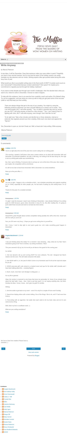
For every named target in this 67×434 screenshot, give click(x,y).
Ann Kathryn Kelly (9, 391)
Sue (6, 180)
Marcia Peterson (9, 412)
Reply (7, 174)
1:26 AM (20, 235)
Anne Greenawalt (9, 394)
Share (4, 138)
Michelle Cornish (9, 419)
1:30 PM (16, 198)
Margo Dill (7, 414)
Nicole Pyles (7, 422)
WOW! (6, 432)
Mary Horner (7, 417)
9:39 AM (16, 213)
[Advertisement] (33, 16)
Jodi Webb (7, 406)
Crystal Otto (7, 399)
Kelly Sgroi (7, 409)
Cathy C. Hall (8, 396)
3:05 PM (13, 148)
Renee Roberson (9, 424)
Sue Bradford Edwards (11, 429)
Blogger (37, 355)
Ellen (5, 401)
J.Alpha (7, 148)
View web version (33, 352)
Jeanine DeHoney (9, 404)
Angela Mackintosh (11, 235)
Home (33, 348)
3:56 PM (13, 180)
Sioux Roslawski (9, 427)
